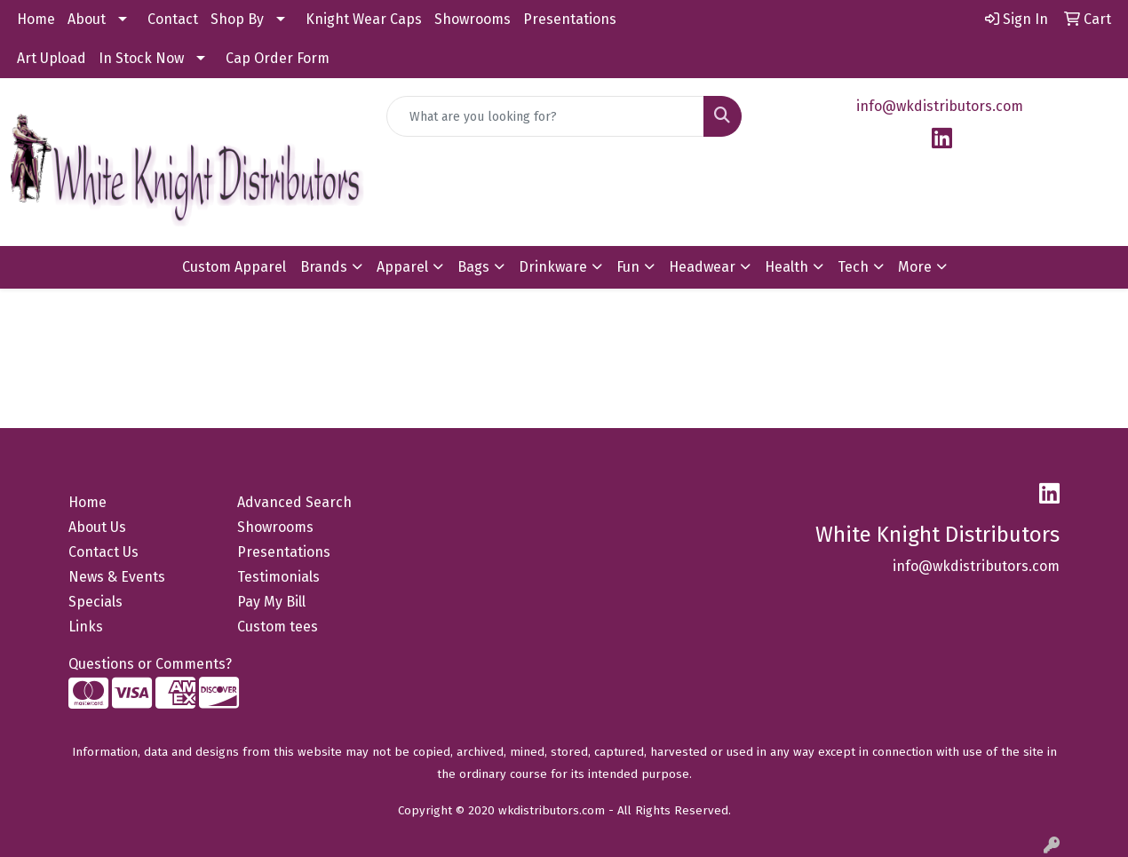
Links (85, 626)
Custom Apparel (234, 266)
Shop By (237, 19)
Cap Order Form (278, 58)
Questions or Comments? (150, 663)
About (87, 19)
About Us (97, 527)
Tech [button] (853, 266)
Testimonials (278, 576)
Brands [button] (323, 266)
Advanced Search (294, 502)
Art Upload (51, 58)
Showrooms (472, 19)
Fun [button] (627, 266)
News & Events (116, 576)
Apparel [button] (402, 266)
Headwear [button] (702, 266)
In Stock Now (141, 58)
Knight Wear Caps (364, 19)
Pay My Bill (271, 601)
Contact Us (103, 552)
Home (36, 19)
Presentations (569, 19)
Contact (172, 19)
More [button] (915, 266)
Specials (95, 601)
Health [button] (786, 266)
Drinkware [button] (553, 266)
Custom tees (277, 626)
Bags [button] (473, 266)
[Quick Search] (544, 116)
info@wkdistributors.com (939, 106)
